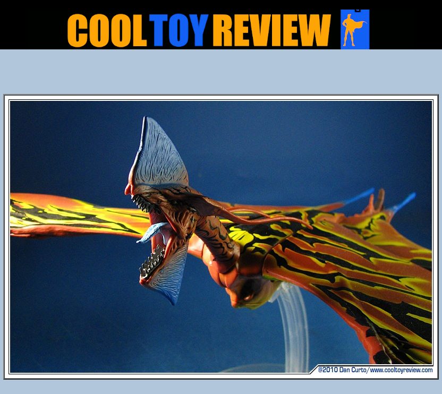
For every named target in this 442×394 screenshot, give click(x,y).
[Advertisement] (221, 75)
